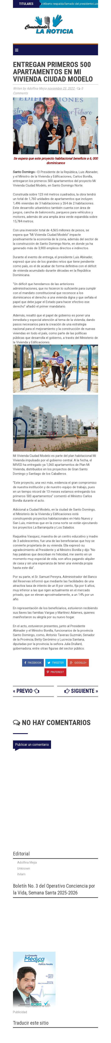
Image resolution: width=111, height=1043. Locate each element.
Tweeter (56, 662)
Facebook (32, 662)
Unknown (23, 868)
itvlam (21, 874)
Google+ (78, 662)
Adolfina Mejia (27, 862)
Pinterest (55, 672)
